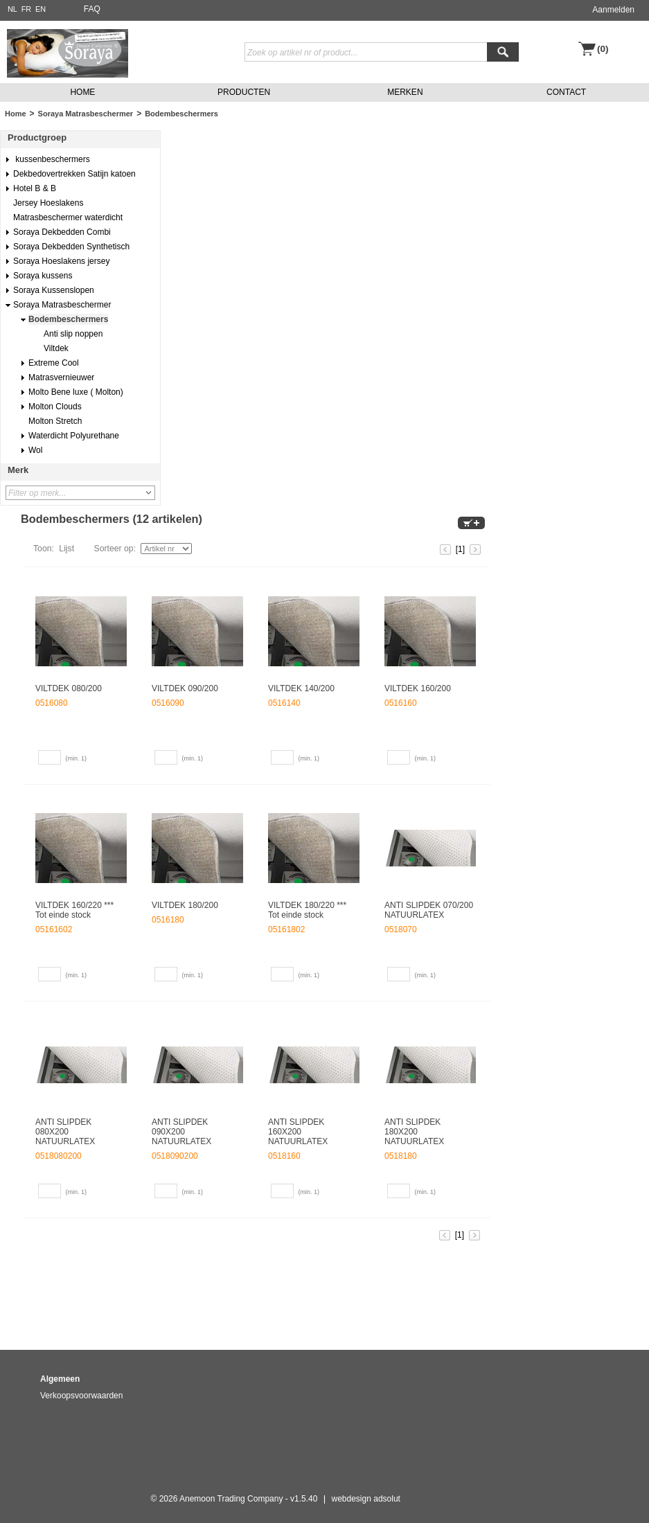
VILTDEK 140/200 (301, 688)
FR (26, 9)
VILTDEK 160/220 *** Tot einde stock (74, 910)
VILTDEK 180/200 (185, 905)
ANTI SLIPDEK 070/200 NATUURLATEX (428, 910)
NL (12, 9)
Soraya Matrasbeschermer (86, 113)
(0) (603, 49)
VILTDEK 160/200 (417, 688)
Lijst (66, 548)
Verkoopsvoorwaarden (81, 1395)
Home (15, 113)
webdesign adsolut (366, 1499)
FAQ (92, 9)
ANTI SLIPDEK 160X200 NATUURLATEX (298, 1131)
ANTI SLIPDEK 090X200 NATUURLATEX (181, 1131)
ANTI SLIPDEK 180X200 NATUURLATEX (414, 1131)
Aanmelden (613, 10)
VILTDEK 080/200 (68, 688)
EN (40, 9)
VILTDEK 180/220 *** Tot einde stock (307, 910)
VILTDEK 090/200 (185, 688)
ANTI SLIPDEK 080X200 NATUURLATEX (65, 1131)
